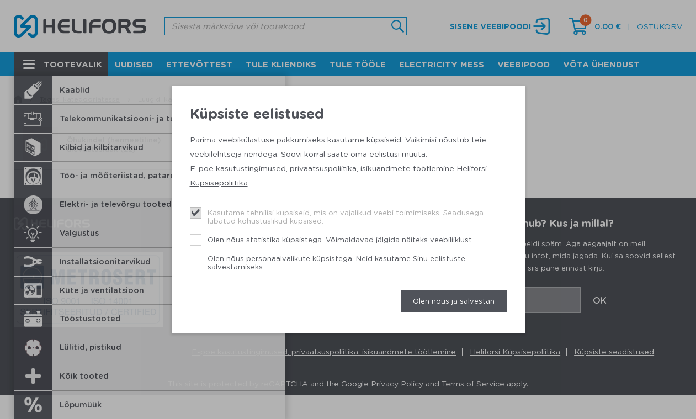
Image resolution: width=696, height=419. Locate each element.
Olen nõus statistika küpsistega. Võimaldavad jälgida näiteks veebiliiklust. (341, 239)
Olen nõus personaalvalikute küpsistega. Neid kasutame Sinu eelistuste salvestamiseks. (336, 262)
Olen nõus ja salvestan (454, 300)
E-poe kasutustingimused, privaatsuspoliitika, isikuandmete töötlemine (322, 168)
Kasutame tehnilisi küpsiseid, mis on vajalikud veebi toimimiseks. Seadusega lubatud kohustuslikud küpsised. (346, 217)
